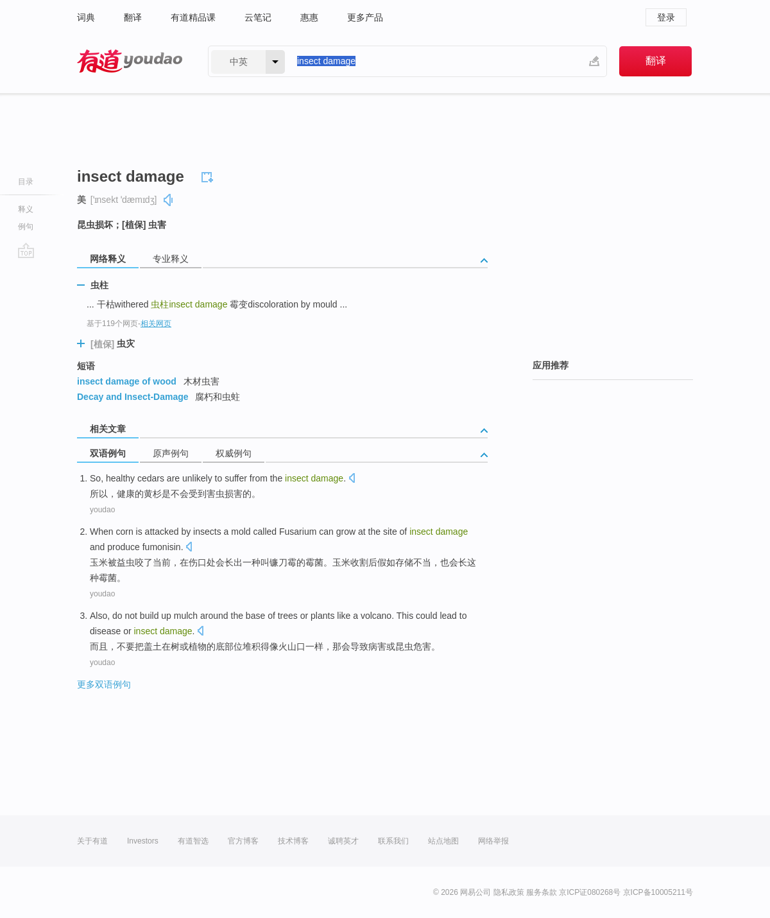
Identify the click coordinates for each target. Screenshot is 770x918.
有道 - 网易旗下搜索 (129, 61)
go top (26, 250)
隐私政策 (508, 892)
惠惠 (309, 17)
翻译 (133, 17)
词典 (86, 17)
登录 (666, 17)
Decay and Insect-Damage (133, 397)
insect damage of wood (126, 381)
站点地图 (443, 840)
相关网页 (156, 323)
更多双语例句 (104, 684)
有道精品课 (193, 17)
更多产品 (365, 17)
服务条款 (541, 892)
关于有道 (92, 840)
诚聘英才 (343, 840)
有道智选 (193, 840)
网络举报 (493, 840)
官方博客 (243, 840)
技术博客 (293, 840)
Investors (142, 840)
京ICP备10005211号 (658, 892)
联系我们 (393, 840)
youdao (102, 509)
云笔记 (257, 17)
